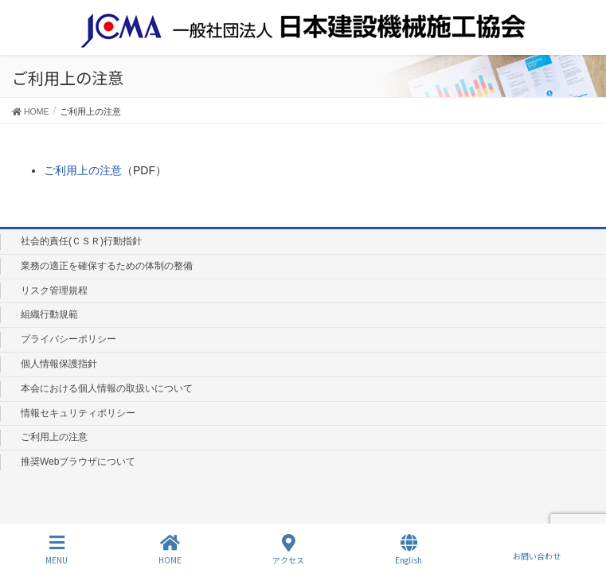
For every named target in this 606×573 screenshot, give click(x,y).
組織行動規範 (49, 314)
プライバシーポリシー (68, 339)
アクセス (288, 549)
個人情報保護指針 (59, 363)
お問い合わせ (537, 549)
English (408, 549)
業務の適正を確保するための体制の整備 (107, 265)
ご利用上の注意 (83, 170)
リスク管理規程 (54, 290)
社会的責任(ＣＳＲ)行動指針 (81, 241)
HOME (170, 549)
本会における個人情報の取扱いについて (107, 388)
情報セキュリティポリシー (78, 413)
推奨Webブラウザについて (78, 461)
